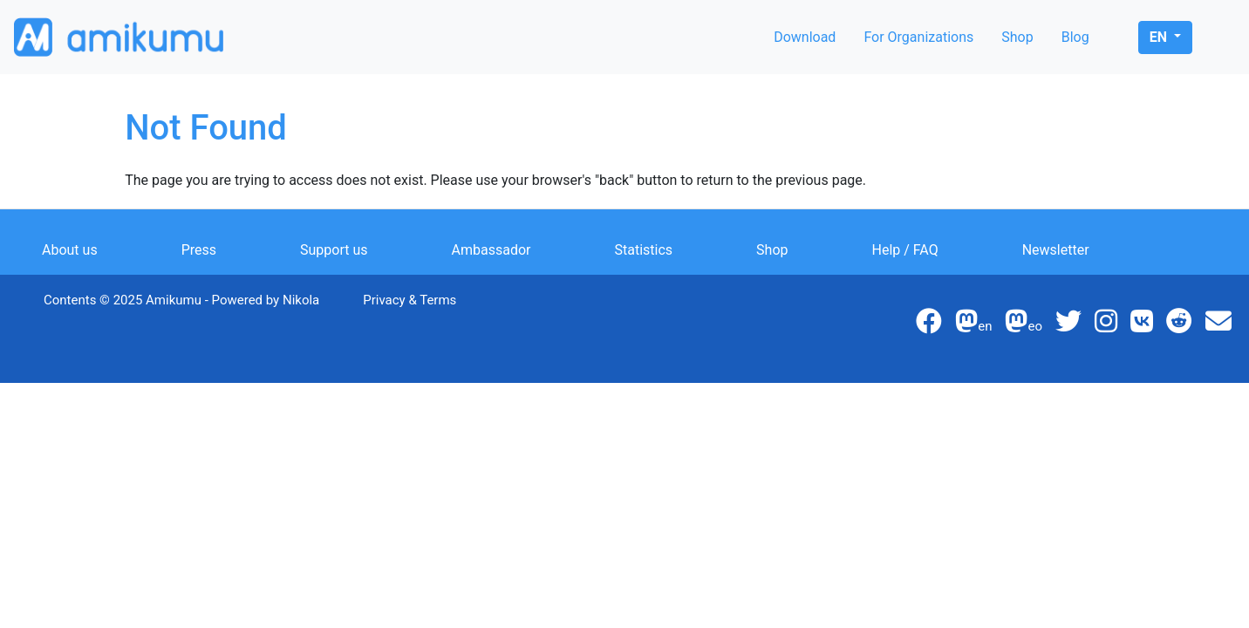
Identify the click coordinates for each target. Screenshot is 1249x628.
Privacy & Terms (409, 300)
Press (198, 250)
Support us (334, 250)
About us (70, 250)
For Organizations (918, 37)
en (1160, 37)
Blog (1075, 37)
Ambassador (491, 250)
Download (805, 37)
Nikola (301, 300)
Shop (1017, 37)
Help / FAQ (905, 250)
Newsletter (1055, 250)
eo (1023, 326)
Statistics (644, 250)
